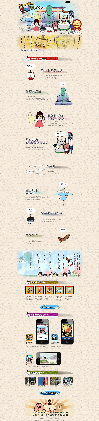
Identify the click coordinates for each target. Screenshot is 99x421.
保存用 (30, 386)
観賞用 (26, 386)
